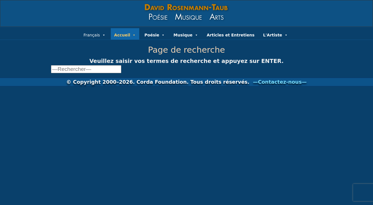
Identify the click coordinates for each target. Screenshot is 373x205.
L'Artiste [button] (275, 34)
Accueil (125, 34)
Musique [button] (185, 34)
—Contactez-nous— (280, 82)
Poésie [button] (154, 34)
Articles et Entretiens (231, 35)
